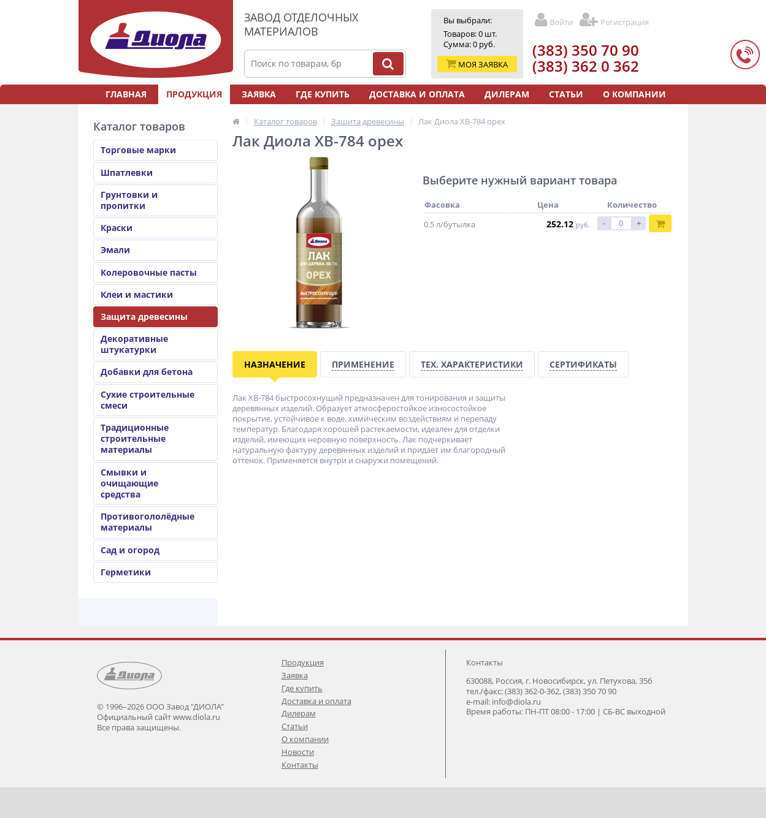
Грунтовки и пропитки (129, 200)
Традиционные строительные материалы (135, 438)
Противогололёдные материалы (147, 521)
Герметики (126, 572)
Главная (126, 94)
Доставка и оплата (417, 94)
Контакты (418, 113)
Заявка (259, 94)
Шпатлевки (127, 172)
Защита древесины (144, 316)
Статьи (566, 94)
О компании (634, 94)
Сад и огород (130, 550)
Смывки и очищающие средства (129, 483)
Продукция (194, 94)
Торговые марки (138, 150)
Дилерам (506, 94)
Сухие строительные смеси (147, 399)
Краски (116, 227)
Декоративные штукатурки (134, 344)
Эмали (115, 250)
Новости (353, 113)
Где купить (323, 94)
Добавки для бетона (147, 371)
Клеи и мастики (137, 294)
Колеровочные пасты (149, 272)
